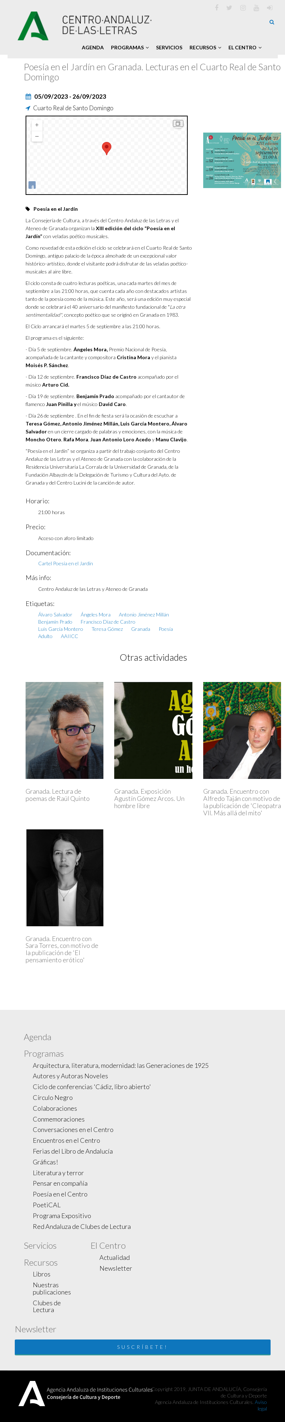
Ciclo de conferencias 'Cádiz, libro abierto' (92, 1087)
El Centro (245, 47)
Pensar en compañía (60, 1183)
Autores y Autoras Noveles (70, 1076)
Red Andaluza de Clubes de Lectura (82, 1226)
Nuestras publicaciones (52, 1288)
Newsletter (115, 1268)
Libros (41, 1274)
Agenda (93, 47)
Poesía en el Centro (60, 1194)
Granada (140, 629)
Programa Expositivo (62, 1216)
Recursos (205, 47)
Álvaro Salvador (55, 614)
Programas (130, 47)
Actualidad (114, 1257)
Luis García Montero (60, 629)
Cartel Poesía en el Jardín (65, 563)
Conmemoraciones (59, 1119)
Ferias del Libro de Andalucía (73, 1151)
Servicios (169, 47)
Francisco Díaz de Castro (108, 622)
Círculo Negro (53, 1097)
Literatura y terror (58, 1173)
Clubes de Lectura (47, 1306)
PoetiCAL (47, 1205)
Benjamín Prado (55, 622)
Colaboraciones (55, 1108)
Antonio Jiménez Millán (144, 614)
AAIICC (69, 636)
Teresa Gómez (107, 629)
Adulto (45, 636)
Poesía (166, 629)
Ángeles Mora (96, 614)
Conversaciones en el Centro (73, 1129)
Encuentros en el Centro (66, 1140)
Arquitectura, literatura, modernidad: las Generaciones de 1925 (121, 1065)
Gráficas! (45, 1162)
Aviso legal (261, 1405)
